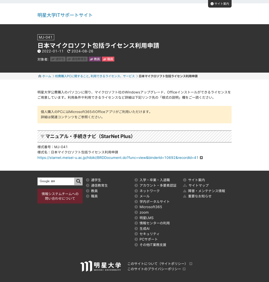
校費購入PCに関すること (72, 76)
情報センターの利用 (152, 223)
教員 (95, 59)
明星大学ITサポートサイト (65, 15)
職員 (108, 59)
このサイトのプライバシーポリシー (154, 269)
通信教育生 (77, 59)
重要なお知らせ (197, 196)
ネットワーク (147, 191)
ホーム (46, 76)
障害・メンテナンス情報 (204, 191)
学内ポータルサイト (152, 201)
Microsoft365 (148, 207)
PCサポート (146, 239)
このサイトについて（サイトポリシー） (157, 263)
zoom (141, 212)
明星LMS (144, 217)
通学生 (57, 59)
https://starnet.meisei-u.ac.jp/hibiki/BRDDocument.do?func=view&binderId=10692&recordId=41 (118, 157)
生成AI (141, 228)
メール (142, 196)
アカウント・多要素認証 (155, 185)
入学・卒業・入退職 (152, 180)
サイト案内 (220, 3)
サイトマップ (196, 185)
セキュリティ (147, 233)
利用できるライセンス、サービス (113, 76)
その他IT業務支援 (150, 244)
